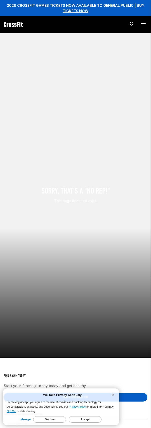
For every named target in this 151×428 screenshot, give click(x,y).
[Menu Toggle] (143, 24)
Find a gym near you (75, 349)
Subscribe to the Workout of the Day (23, 366)
